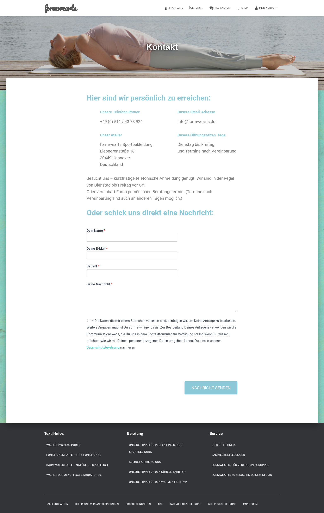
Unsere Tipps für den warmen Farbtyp (158, 481)
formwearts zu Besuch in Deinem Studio (242, 474)
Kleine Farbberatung (145, 461)
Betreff (93, 266)
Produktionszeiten (138, 504)
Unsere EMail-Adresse (196, 112)
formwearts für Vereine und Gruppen (240, 465)
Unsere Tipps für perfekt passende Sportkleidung (155, 448)
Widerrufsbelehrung (222, 504)
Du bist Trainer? (224, 445)
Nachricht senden (211, 387)
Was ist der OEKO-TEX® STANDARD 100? (74, 474)
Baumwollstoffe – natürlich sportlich (77, 465)
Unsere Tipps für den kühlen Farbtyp (157, 471)
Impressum (250, 504)
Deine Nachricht (99, 284)
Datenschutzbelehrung (103, 347)
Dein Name (96, 231)
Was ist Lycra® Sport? (63, 445)
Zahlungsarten (57, 504)
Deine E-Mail (97, 249)
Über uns (196, 7)
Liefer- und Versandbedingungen (97, 504)
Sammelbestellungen (228, 454)
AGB (160, 504)
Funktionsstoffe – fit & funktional (73, 454)
